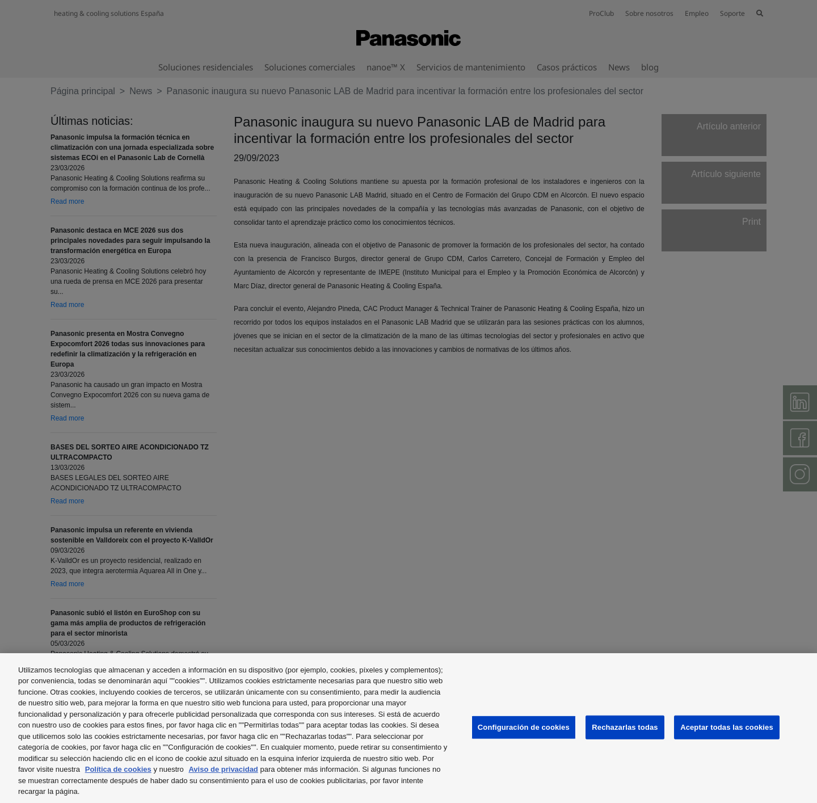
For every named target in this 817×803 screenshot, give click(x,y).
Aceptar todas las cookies (726, 727)
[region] (408, 728)
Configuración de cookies (524, 727)
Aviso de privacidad (223, 769)
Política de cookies (118, 769)
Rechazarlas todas (625, 727)
